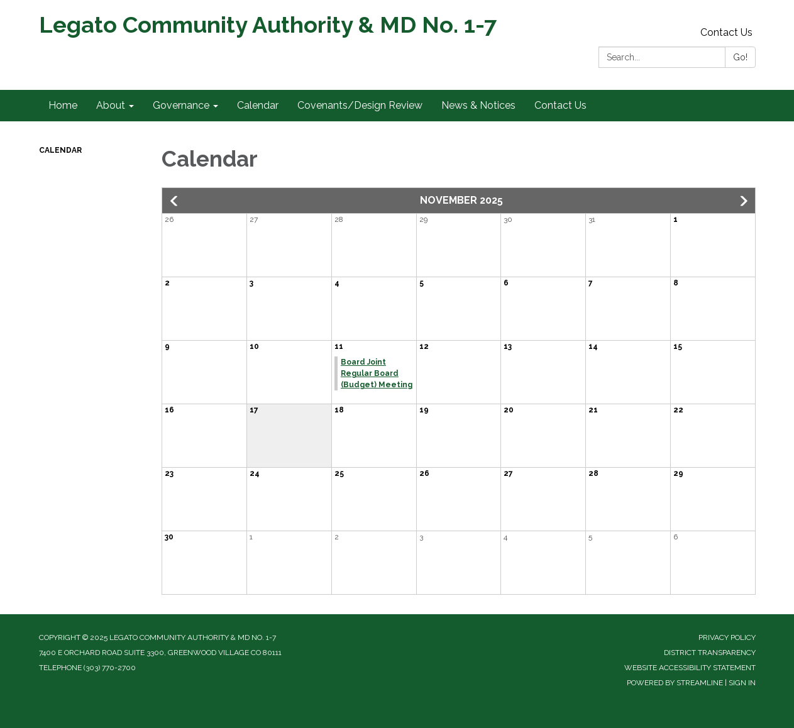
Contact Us (726, 32)
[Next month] (742, 201)
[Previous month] (174, 201)
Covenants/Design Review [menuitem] (359, 105)
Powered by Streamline (675, 682)
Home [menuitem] (62, 105)
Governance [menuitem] (181, 105)
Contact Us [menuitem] (560, 105)
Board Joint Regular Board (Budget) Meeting (376, 373)
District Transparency (710, 652)
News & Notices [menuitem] (478, 105)
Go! (740, 57)
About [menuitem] (110, 105)
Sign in (742, 682)
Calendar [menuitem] (257, 105)
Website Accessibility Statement (690, 667)
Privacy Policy (727, 637)
